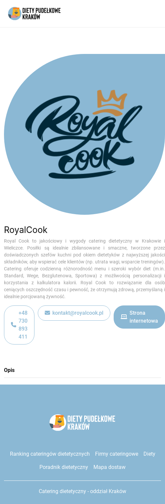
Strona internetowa (139, 317)
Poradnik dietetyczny (63, 467)
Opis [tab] (9, 370)
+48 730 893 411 (19, 325)
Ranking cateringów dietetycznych (50, 454)
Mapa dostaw (109, 467)
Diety (149, 454)
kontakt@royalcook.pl (74, 313)
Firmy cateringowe (116, 454)
